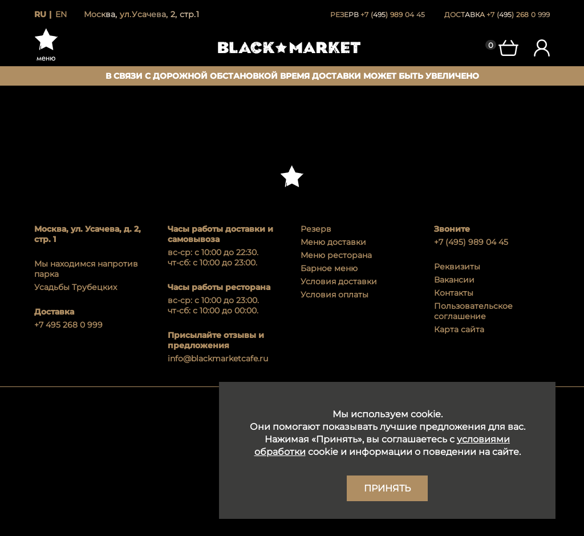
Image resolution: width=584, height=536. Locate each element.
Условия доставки (339, 281)
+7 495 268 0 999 (68, 325)
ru (40, 14)
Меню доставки (333, 242)
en (61, 14)
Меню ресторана (336, 255)
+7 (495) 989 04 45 (471, 242)
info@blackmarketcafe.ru (218, 358)
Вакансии (454, 280)
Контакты (453, 293)
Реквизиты (457, 266)
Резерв (316, 229)
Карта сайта (459, 329)
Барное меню (329, 268)
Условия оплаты (334, 294)
